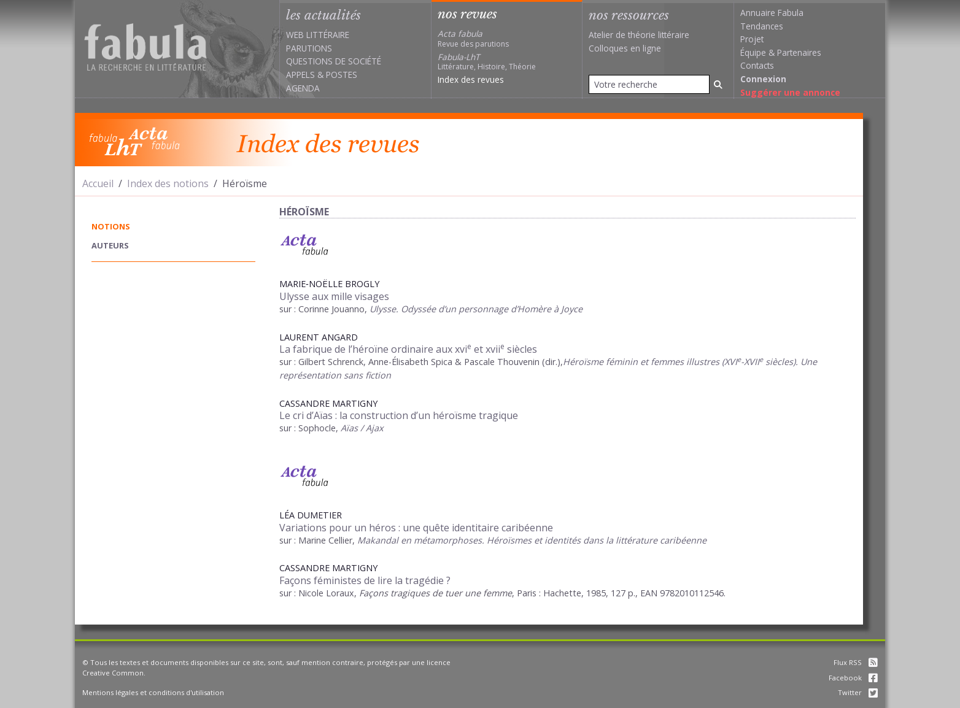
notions (110, 226)
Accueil (98, 183)
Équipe (753, 52)
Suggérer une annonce (790, 92)
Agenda (303, 88)
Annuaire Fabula (771, 12)
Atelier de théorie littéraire (639, 34)
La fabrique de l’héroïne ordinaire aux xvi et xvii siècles (408, 349)
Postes (341, 74)
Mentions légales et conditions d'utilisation (153, 692)
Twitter (858, 692)
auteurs (110, 245)
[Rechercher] (718, 84)
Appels (300, 74)
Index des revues (471, 79)
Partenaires (799, 52)
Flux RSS (856, 662)
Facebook (853, 677)
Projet (752, 39)
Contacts (757, 65)
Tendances (761, 26)
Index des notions (168, 183)
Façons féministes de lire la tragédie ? (365, 580)
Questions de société (333, 61)
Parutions (309, 48)
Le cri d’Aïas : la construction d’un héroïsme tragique (398, 415)
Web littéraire (317, 34)
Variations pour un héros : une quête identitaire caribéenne (416, 527)
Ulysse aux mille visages (334, 296)
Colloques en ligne (625, 48)
